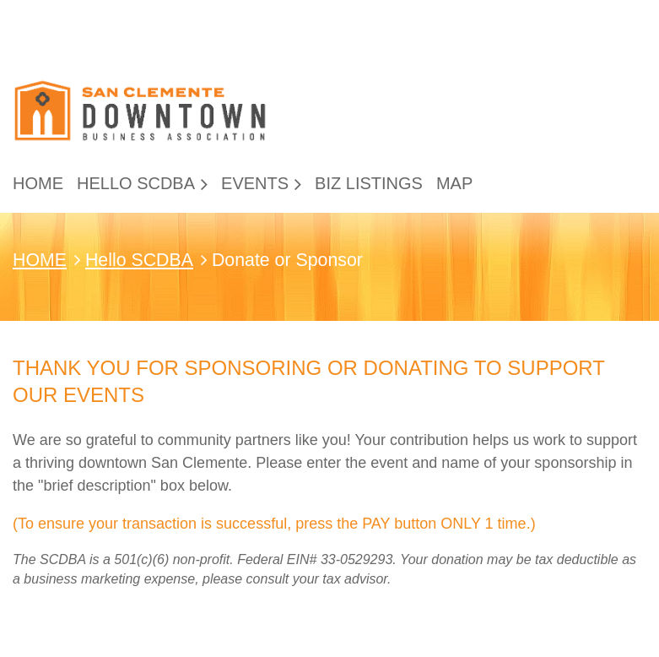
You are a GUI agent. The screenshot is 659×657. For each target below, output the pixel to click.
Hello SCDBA (139, 260)
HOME (40, 260)
